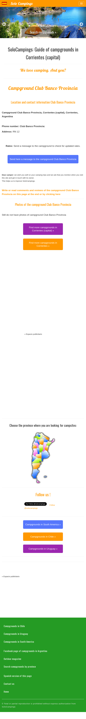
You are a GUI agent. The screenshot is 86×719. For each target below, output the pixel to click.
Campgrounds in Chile (14, 626)
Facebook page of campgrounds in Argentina (25, 651)
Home (6, 691)
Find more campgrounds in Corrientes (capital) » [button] (43, 229)
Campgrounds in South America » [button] (43, 524)
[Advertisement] (43, 294)
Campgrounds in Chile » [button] (43, 536)
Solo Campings (21, 3)
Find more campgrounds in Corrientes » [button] (43, 244)
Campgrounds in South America (19, 641)
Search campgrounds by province (20, 666)
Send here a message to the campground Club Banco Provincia (43, 159)
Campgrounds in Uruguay (16, 633)
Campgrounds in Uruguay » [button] (43, 548)
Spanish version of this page (18, 676)
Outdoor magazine (12, 658)
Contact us (9, 683)
